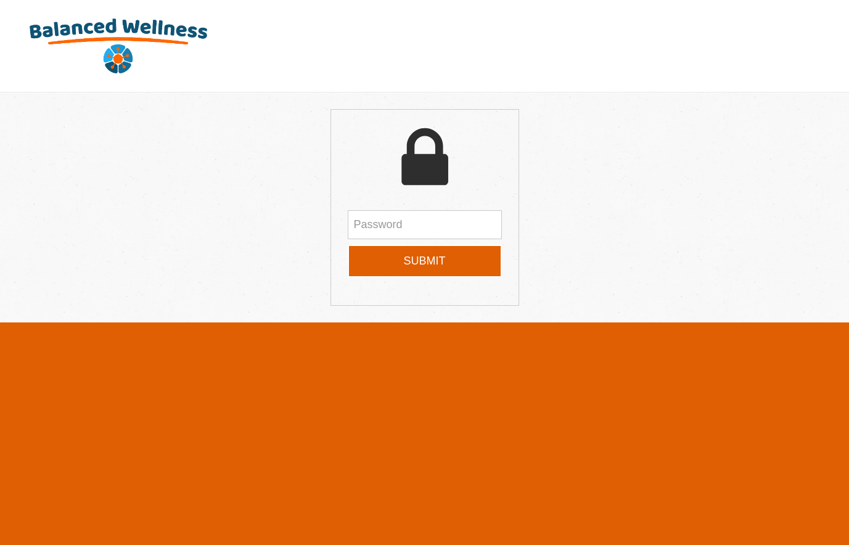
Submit (424, 261)
